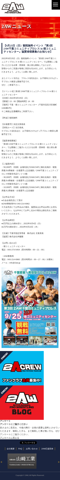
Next (59, 462)
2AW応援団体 (47, 449)
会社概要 (11, 449)
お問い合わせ (32, 449)
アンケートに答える (9, 437)
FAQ (20, 449)
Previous (1, 462)
